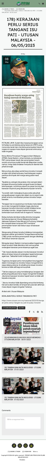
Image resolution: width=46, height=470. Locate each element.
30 (7, 322)
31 (7, 352)
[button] (3, 3)
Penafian (22, 460)
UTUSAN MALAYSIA (9, 308)
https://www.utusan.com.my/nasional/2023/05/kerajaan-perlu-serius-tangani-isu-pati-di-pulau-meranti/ (23, 302)
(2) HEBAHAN (20, 9)
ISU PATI (21, 308)
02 (7, 382)
